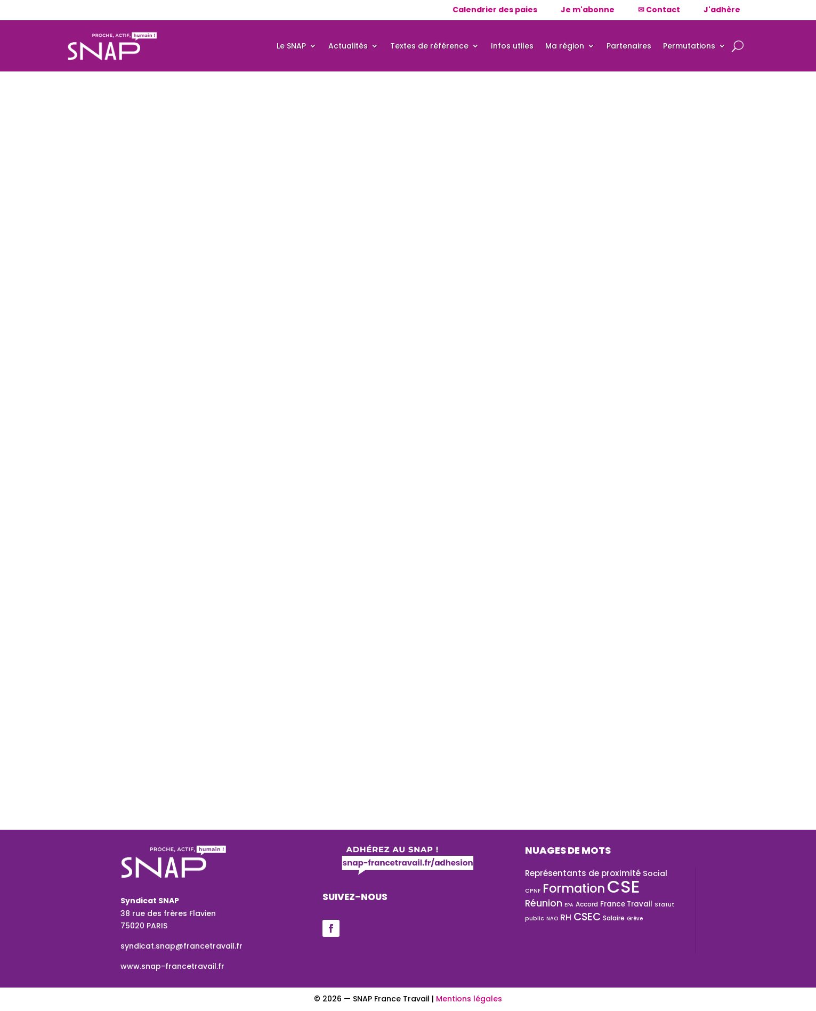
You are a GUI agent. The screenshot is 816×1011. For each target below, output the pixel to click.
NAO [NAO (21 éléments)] (552, 918)
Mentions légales (469, 998)
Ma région (564, 46)
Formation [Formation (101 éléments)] (574, 888)
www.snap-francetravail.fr (172, 966)
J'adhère (722, 9)
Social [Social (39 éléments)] (655, 873)
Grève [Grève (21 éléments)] (635, 918)
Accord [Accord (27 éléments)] (587, 904)
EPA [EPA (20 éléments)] (568, 904)
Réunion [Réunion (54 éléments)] (543, 903)
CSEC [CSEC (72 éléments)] (587, 916)
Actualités (348, 46)
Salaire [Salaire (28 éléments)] (614, 917)
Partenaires (629, 46)
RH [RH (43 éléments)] (565, 917)
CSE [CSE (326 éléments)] (623, 886)
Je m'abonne (588, 9)
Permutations (689, 46)
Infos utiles (512, 46)
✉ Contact (659, 9)
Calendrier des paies (495, 9)
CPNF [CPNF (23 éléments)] (532, 891)
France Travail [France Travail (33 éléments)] (626, 904)
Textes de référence (429, 46)
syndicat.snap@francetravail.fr (181, 946)
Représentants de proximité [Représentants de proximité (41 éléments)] (583, 873)
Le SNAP (291, 46)
